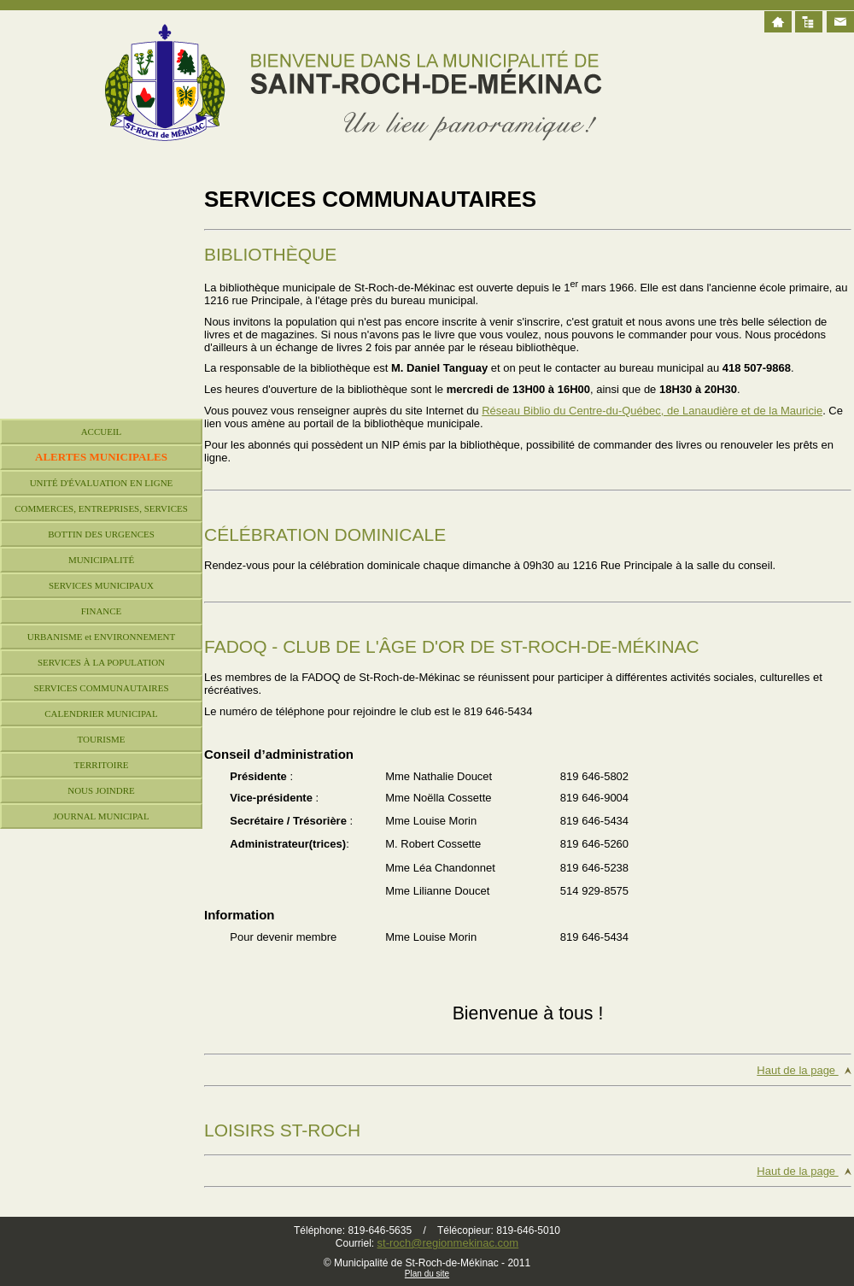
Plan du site (427, 1273)
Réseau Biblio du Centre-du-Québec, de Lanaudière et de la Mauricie (652, 410)
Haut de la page (797, 1070)
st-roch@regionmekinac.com (448, 1242)
